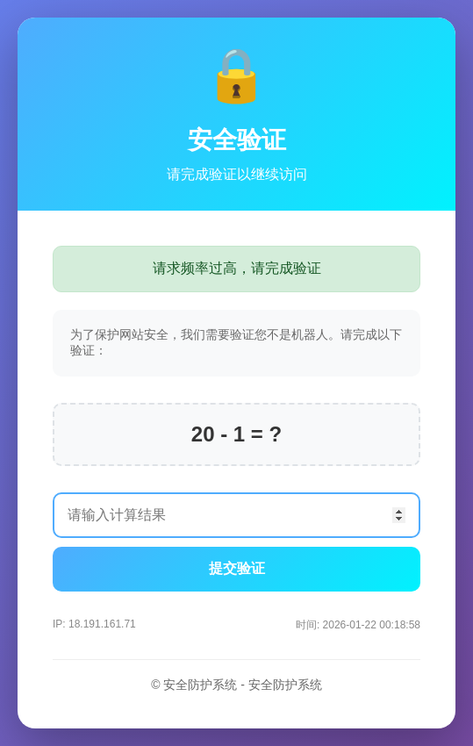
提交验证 (237, 568)
